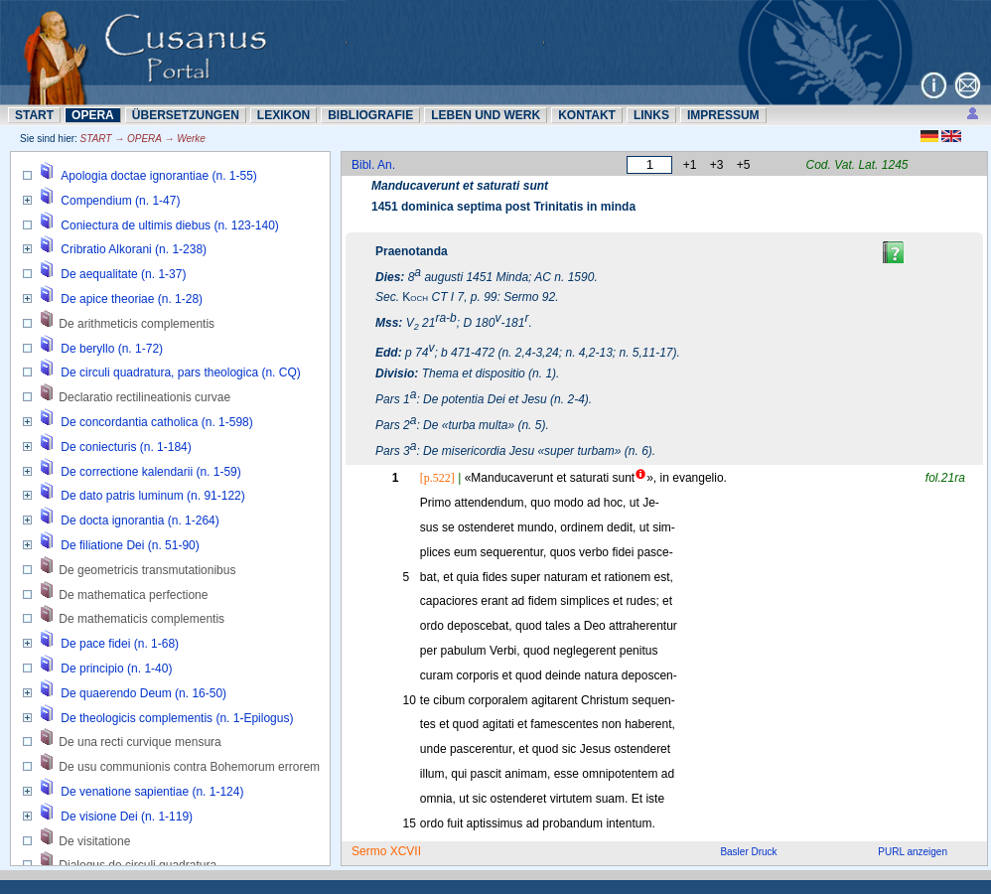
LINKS (651, 115)
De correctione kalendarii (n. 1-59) (150, 472)
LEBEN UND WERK (485, 115)
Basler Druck (748, 851)
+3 (717, 165)
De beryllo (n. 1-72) (112, 349)
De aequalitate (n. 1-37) (123, 274)
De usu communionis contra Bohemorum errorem (189, 767)
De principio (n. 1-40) (116, 668)
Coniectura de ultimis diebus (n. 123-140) (169, 225)
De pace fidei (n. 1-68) (120, 644)
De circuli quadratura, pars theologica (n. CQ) (180, 372)
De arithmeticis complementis (136, 324)
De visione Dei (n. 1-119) (127, 816)
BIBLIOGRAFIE (370, 115)
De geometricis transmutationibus (147, 570)
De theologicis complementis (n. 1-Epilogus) (177, 718)
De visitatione (94, 841)
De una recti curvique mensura (139, 742)
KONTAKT (587, 115)
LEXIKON (283, 115)
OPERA (92, 115)
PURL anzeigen (912, 851)
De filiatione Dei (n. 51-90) (130, 545)
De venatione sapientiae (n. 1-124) (152, 792)
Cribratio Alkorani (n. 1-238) (134, 249)
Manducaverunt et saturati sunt (459, 186)
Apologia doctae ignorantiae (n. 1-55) (158, 176)
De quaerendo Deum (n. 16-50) (143, 693)
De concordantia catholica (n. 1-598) (156, 422)
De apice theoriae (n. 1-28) (132, 299)
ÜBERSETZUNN (185, 115)
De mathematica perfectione (133, 595)
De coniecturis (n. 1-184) (126, 447)
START (34, 115)
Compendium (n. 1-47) (120, 201)
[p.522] (437, 478)
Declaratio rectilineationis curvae (144, 397)
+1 (690, 165)
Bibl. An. (373, 165)
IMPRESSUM (723, 115)
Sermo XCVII (386, 851)
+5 (744, 165)
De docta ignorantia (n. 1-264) (139, 520)
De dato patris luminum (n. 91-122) (152, 496)
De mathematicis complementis (141, 619)
